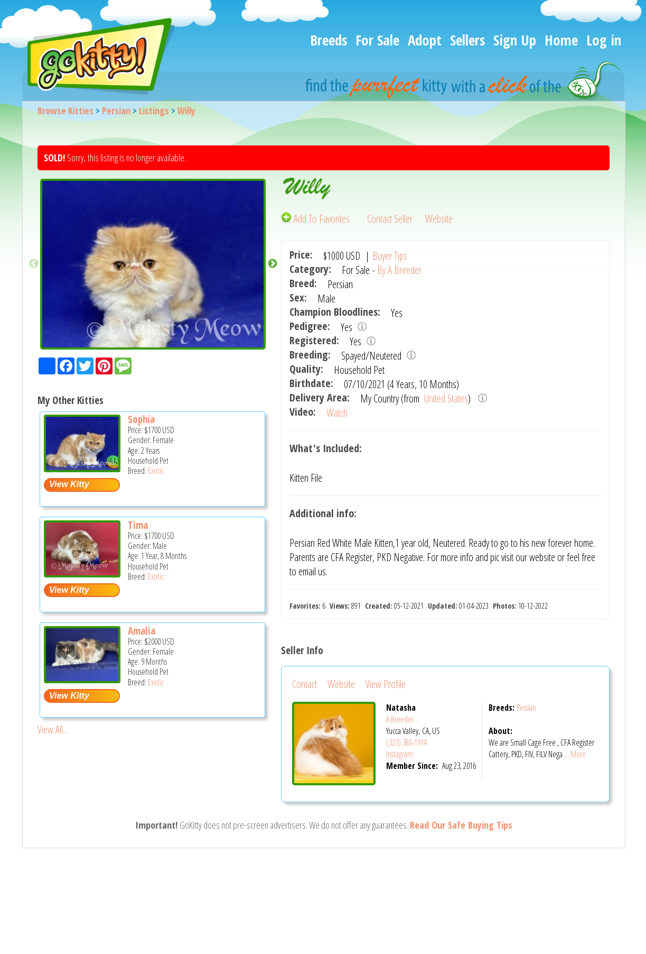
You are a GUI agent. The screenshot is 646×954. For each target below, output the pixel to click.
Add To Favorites (316, 219)
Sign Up (514, 40)
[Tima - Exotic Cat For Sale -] (82, 573)
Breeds (328, 40)
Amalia (141, 631)
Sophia (141, 419)
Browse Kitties (65, 110)
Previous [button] (34, 264)
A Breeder (400, 719)
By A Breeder (399, 270)
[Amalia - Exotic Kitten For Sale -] (82, 679)
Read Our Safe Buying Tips (461, 825)
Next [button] (272, 264)
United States (445, 398)
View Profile (386, 684)
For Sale (377, 40)
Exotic (156, 470)
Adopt (425, 40)
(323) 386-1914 (406, 742)
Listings (154, 110)
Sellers (467, 40)
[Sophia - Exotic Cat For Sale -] (82, 468)
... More (575, 754)
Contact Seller (390, 219)
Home (561, 40)
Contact (304, 684)
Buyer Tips (389, 256)
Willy (186, 110)
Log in (603, 40)
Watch (337, 413)
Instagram (399, 754)
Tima (138, 525)
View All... (53, 729)
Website (439, 219)
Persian (116, 110)
